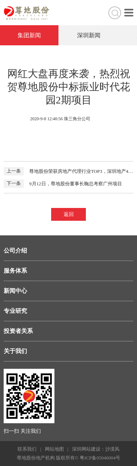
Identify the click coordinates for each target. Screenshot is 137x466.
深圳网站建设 (86, 449)
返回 (69, 214)
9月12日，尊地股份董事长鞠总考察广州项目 (63, 183)
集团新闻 (29, 35)
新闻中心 (15, 291)
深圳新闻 (88, 35)
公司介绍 (15, 250)
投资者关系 (18, 331)
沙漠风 (112, 449)
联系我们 (27, 449)
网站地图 (54, 449)
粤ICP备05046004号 (100, 458)
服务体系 (15, 271)
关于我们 (15, 351)
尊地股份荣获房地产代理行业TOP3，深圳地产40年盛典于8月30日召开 (68, 171)
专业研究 (15, 311)
